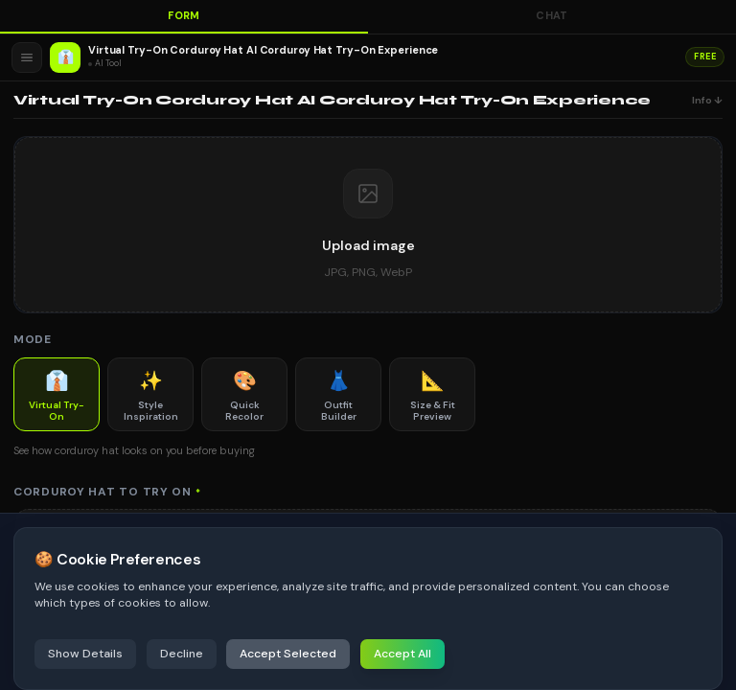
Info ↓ (707, 100)
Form (184, 15)
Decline (181, 653)
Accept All (402, 653)
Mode (32, 339)
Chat (552, 15)
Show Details (85, 653)
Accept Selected (288, 653)
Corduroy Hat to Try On (107, 491)
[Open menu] (27, 57)
